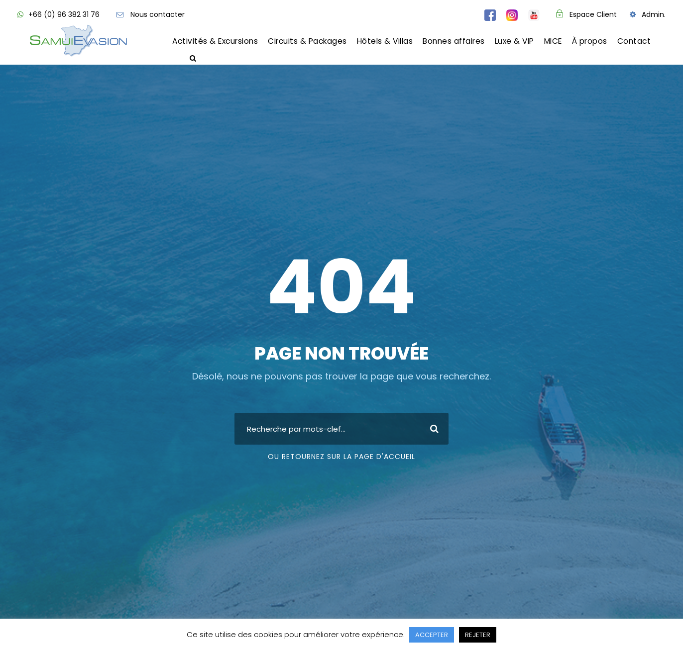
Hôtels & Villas (385, 41)
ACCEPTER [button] (431, 635)
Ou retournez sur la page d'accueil (341, 457)
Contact (634, 41)
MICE (553, 41)
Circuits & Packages (307, 41)
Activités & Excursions (215, 41)
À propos (589, 41)
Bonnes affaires (454, 41)
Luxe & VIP (514, 41)
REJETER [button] (477, 635)
